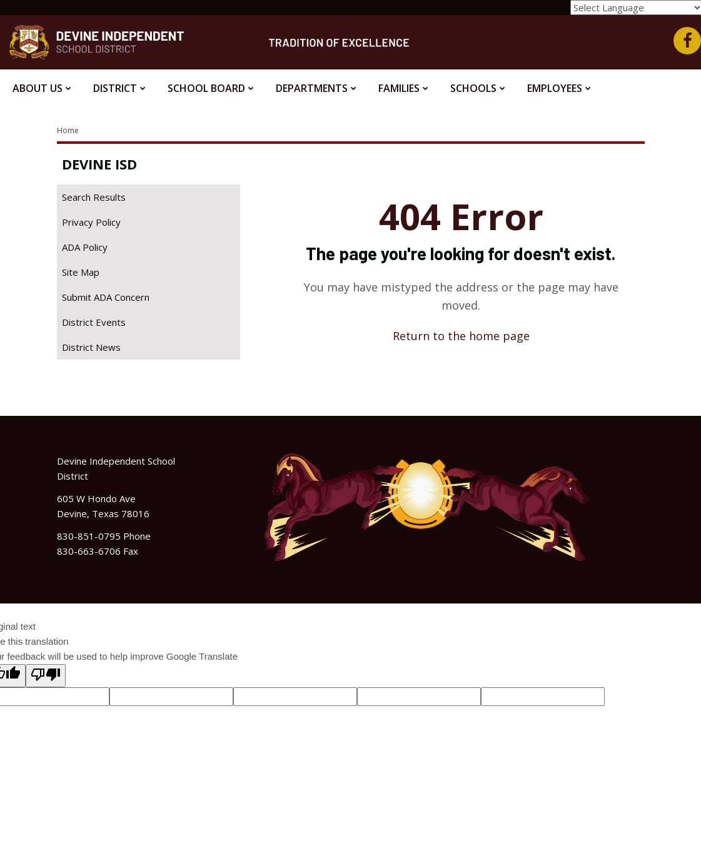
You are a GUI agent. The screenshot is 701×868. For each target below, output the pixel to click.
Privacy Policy (91, 222)
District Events (94, 322)
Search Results (94, 197)
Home (68, 130)
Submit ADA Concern (105, 297)
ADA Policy (85, 247)
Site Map (80, 272)
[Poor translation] (46, 675)
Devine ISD (99, 163)
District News (91, 347)
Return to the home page (461, 335)
